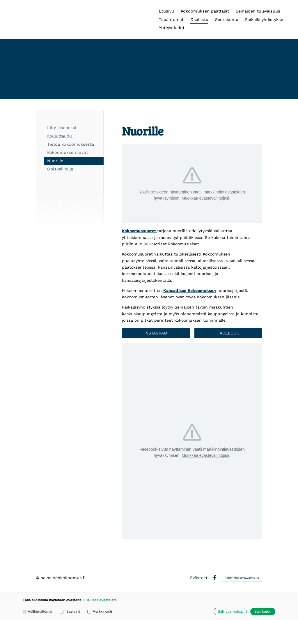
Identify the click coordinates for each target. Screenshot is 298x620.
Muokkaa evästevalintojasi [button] (205, 198)
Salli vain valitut (230, 612)
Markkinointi (99, 612)
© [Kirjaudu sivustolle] (38, 577)
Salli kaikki (263, 612)
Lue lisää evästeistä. (100, 600)
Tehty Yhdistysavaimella (242, 577)
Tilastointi (70, 612)
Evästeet (198, 578)
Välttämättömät (37, 612)
